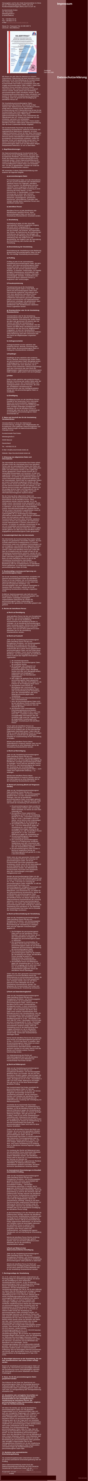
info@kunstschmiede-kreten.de (17, 22)
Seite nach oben (82, 1478)
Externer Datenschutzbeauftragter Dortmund (20, 1469)
